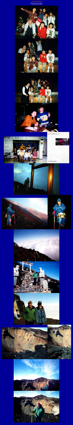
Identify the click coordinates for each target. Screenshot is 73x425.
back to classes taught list (36, 1)
